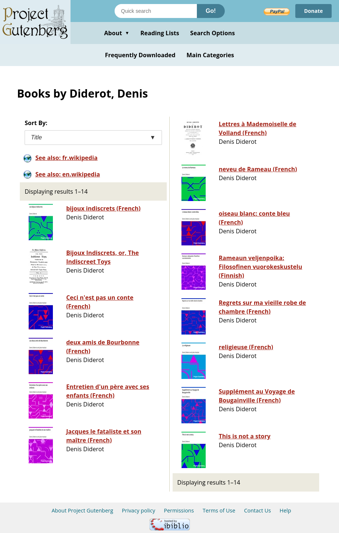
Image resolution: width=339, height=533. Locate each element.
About (116, 33)
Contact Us (257, 510)
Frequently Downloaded (140, 55)
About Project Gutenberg (82, 510)
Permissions (179, 510)
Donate (313, 10)
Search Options (212, 33)
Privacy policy (138, 510)
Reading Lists (159, 33)
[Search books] (156, 11)
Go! (211, 11)
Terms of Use (219, 510)
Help (285, 510)
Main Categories (210, 55)
